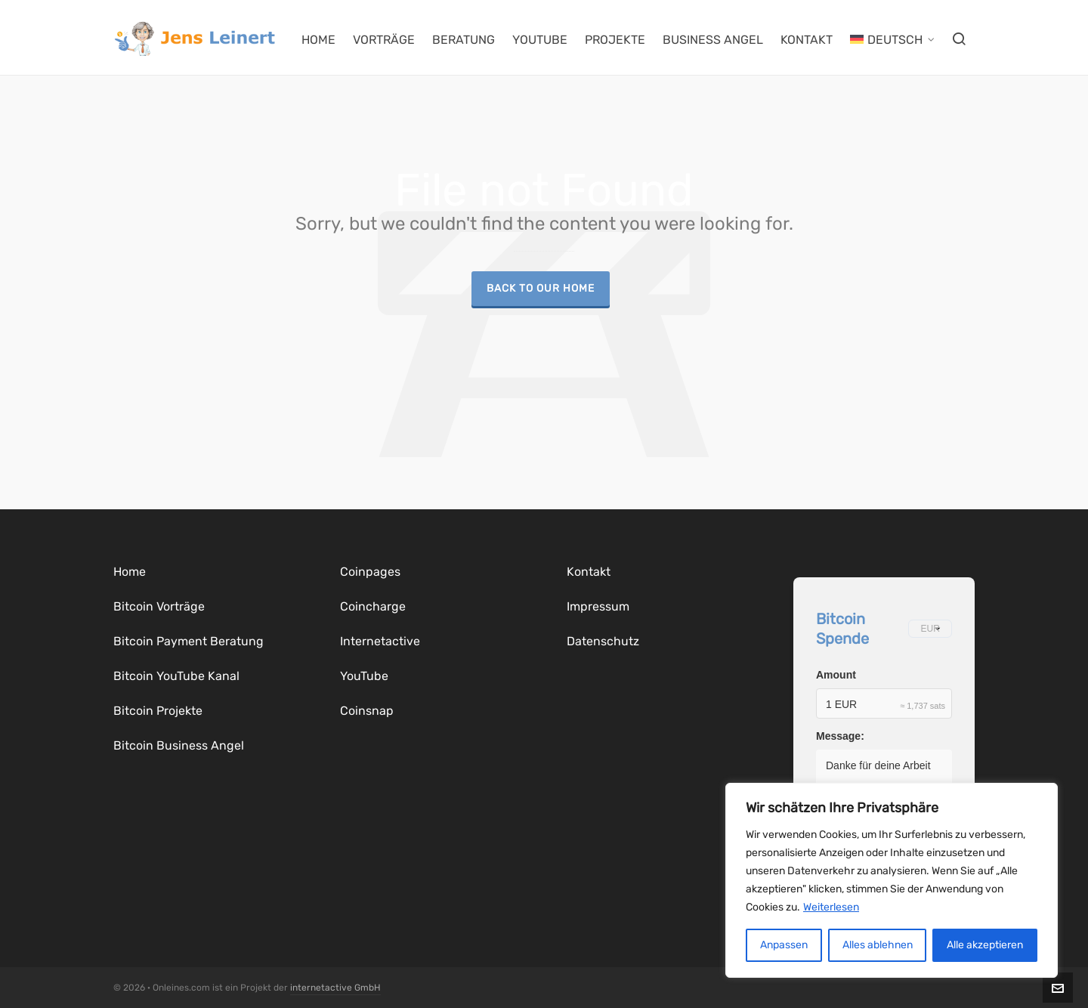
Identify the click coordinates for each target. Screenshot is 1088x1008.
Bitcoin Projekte (157, 710)
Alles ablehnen (877, 944)
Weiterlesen (831, 907)
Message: (840, 736)
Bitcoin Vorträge (159, 606)
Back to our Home (541, 288)
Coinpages (370, 571)
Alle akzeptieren (985, 944)
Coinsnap (367, 710)
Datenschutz (603, 641)
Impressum (598, 606)
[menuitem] (892, 38)
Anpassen (784, 944)
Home (129, 571)
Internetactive (380, 641)
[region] (891, 880)
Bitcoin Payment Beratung (188, 641)
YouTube (364, 676)
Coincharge (373, 606)
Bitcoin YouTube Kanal (176, 676)
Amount (836, 675)
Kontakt (588, 571)
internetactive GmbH (335, 987)
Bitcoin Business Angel (178, 745)
